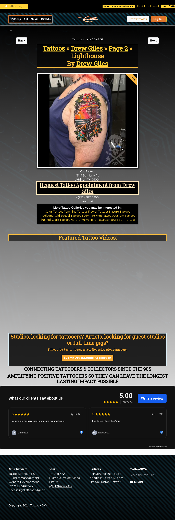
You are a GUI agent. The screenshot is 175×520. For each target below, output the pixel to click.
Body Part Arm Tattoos (97, 215)
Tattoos (16, 19)
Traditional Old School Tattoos (60, 215)
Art (25, 19)
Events (46, 19)
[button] (138, 19)
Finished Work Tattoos (55, 219)
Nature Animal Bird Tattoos (89, 219)
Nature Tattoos (119, 211)
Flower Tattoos (98, 211)
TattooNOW (57, 473)
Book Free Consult (150, 6)
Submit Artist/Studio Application (87, 357)
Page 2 (118, 48)
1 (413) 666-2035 (60, 486)
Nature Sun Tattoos (121, 219)
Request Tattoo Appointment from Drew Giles (87, 187)
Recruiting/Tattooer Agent (26, 490)
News (34, 19)
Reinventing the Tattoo (105, 473)
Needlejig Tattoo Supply (106, 478)
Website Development (23, 482)
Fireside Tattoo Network (106, 482)
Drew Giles (87, 48)
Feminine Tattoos (75, 211)
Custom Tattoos (124, 215)
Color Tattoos (54, 211)
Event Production (20, 486)
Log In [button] (157, 19)
